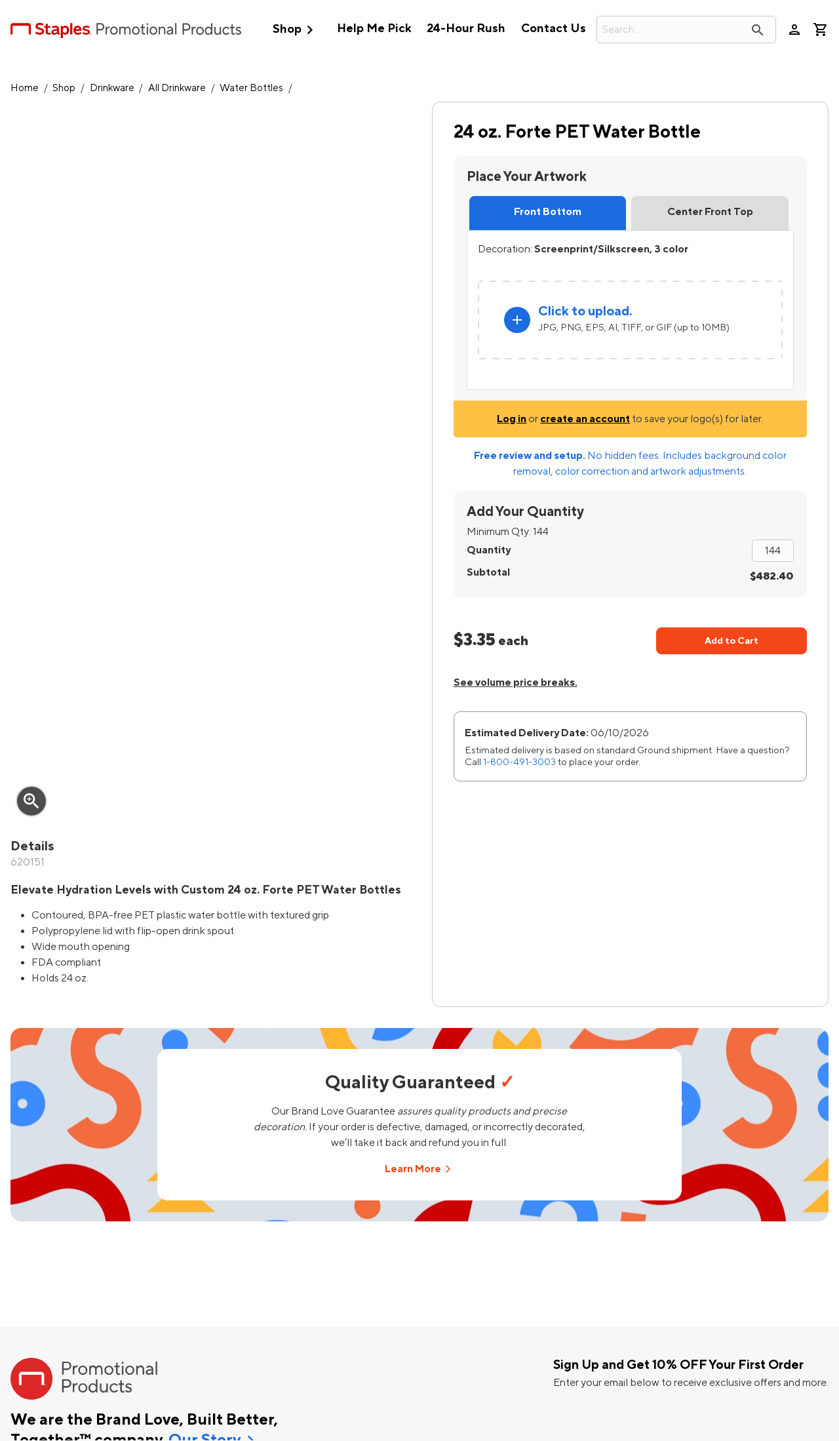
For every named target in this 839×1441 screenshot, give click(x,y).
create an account (585, 419)
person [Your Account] (794, 29)
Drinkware (112, 88)
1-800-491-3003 (519, 762)
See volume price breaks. (515, 682)
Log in (511, 419)
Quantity (489, 550)
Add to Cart (731, 641)
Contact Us (553, 28)
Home (24, 88)
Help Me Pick (374, 28)
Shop (296, 30)
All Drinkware (177, 88)
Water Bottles (251, 88)
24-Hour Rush (466, 28)
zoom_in (31, 801)
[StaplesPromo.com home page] (125, 29)
